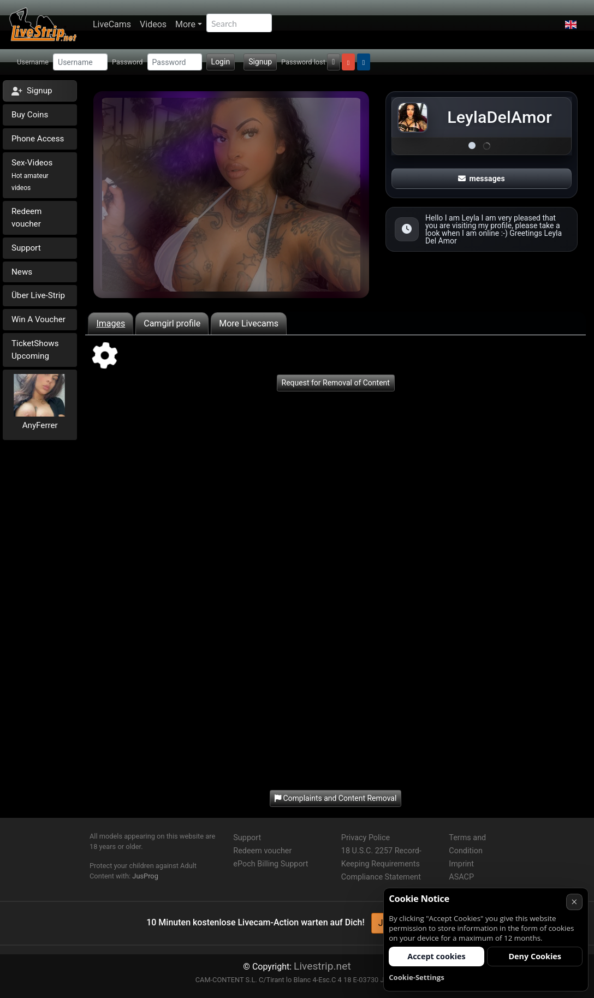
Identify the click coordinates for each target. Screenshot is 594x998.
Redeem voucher (26, 217)
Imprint (461, 864)
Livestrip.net (322, 966)
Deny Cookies (534, 956)
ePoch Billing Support (270, 864)
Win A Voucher (38, 319)
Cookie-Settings (416, 977)
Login (220, 61)
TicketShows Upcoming (35, 349)
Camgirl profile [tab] (172, 323)
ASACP (461, 877)
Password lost (303, 62)
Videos (153, 24)
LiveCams (112, 24)
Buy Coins (29, 115)
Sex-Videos (31, 175)
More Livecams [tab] (248, 323)
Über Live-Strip (38, 295)
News (21, 272)
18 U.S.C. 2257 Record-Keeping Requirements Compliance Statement (381, 864)
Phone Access (37, 139)
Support (26, 248)
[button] (571, 24)
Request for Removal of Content (336, 382)
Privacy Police (365, 837)
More (185, 24)
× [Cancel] (574, 901)
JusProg (145, 876)
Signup (260, 61)
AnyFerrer (40, 425)
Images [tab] (110, 323)
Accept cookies (436, 956)
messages (481, 178)
